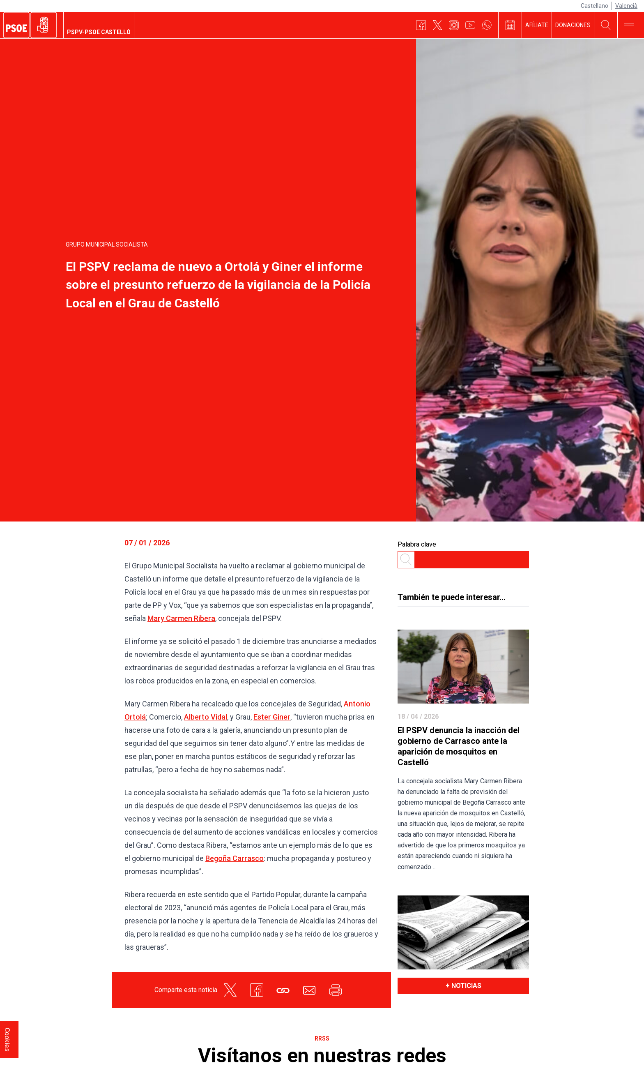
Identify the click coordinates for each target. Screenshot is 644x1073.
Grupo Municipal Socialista (107, 244)
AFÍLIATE (536, 25)
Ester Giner (271, 717)
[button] (283, 990)
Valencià (626, 5)
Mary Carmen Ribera (181, 618)
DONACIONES (573, 25)
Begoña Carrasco (234, 858)
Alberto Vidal (205, 717)
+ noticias (463, 986)
